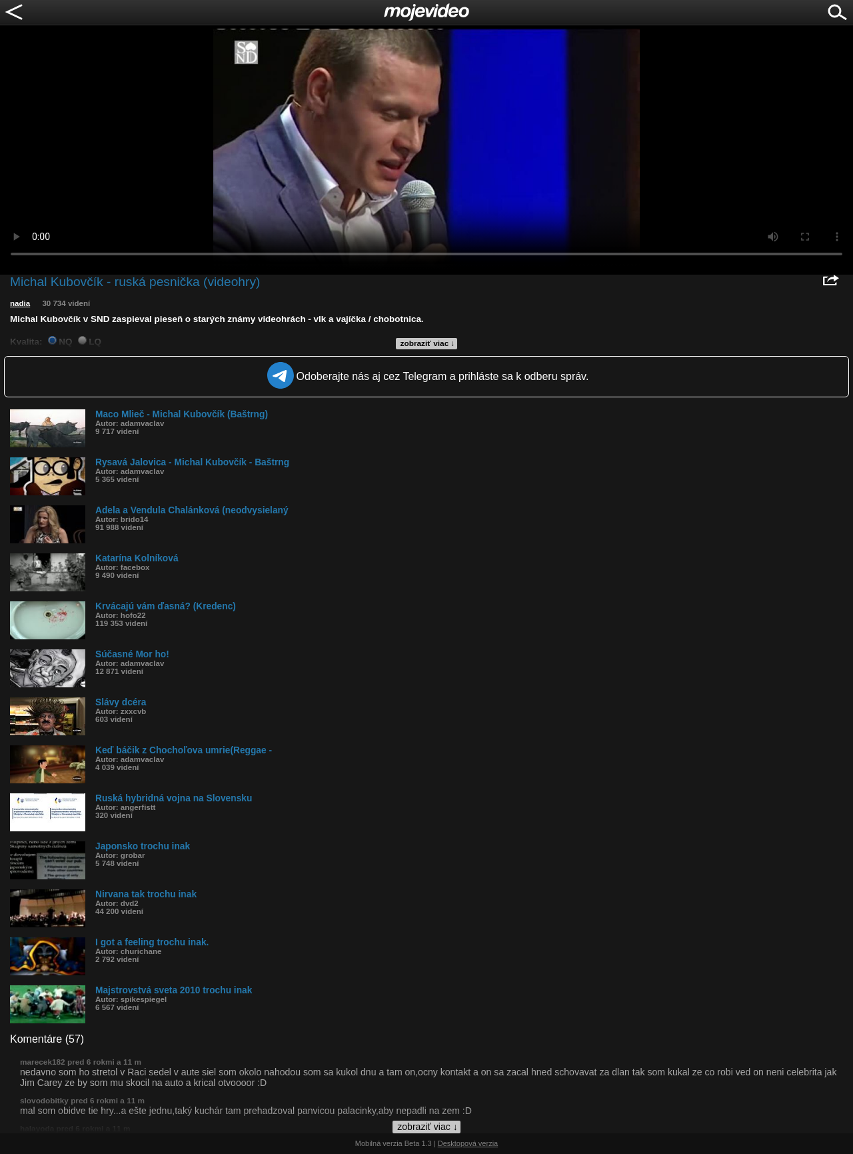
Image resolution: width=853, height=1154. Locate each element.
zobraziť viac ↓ (428, 343)
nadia (20, 303)
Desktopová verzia (468, 1143)
